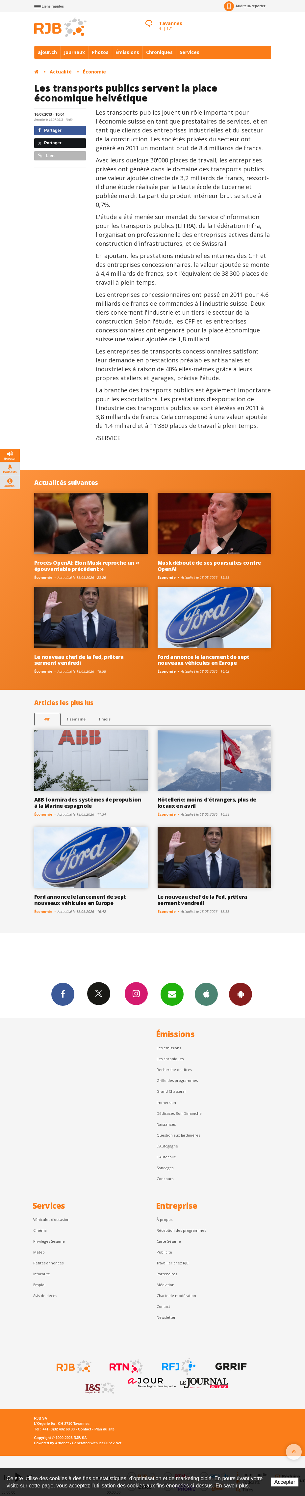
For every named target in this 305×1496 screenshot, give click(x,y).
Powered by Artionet (51, 1443)
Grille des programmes (177, 1080)
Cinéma (40, 1230)
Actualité (61, 72)
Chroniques (159, 52)
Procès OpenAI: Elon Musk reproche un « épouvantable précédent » (86, 566)
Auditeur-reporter (244, 6)
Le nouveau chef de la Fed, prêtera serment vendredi (79, 660)
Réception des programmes (181, 1230)
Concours (165, 1178)
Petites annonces (48, 1263)
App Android (240, 994)
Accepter (284, 1482)
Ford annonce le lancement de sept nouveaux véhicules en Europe (204, 660)
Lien (46, 155)
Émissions (127, 52)
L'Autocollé (166, 1157)
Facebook (62, 994)
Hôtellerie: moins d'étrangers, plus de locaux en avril (207, 802)
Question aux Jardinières (178, 1135)
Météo (39, 1252)
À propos (164, 1219)
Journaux (74, 52)
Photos (100, 52)
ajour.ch (47, 52)
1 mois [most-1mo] (104, 719)
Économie (94, 72)
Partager (50, 130)
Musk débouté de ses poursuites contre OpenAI (209, 566)
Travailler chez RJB (173, 1263)
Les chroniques (170, 1059)
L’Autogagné (167, 1146)
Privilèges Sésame (49, 1241)
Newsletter (166, 1317)
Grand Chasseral (171, 1091)
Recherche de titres (174, 1069)
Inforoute (41, 1274)
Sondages (165, 1168)
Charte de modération (176, 1295)
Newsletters (172, 994)
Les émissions (169, 1048)
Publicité (164, 1252)
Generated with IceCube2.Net (96, 1443)
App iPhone (206, 994)
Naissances (166, 1124)
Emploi (39, 1285)
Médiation (165, 1285)
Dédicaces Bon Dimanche (179, 1113)
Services (189, 52)
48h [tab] (47, 719)
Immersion (166, 1102)
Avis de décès (45, 1295)
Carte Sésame (169, 1241)
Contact (163, 1306)
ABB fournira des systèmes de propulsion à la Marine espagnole (87, 802)
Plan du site (104, 1429)
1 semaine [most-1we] (76, 719)
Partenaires (167, 1274)
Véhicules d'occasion (51, 1219)
